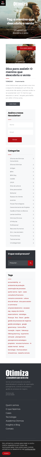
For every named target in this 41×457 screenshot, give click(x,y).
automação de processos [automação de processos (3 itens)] (16, 288)
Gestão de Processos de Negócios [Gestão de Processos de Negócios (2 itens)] (19, 321)
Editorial (13, 193)
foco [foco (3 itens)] (16, 317)
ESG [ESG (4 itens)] (9, 311)
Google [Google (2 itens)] (24, 324)
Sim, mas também (16, 232)
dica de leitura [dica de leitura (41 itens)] (13, 301)
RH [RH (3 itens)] (30, 343)
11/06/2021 (9, 81)
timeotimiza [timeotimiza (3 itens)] (12, 353)
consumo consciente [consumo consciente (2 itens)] (15, 298)
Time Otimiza (15, 236)
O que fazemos (13, 409)
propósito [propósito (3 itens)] (11, 343)
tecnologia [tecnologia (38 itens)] (12, 350)
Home (13, 27)
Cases (8, 413)
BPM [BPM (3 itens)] (20, 292)
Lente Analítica (15, 214)
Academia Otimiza (15, 421)
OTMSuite (13, 221)
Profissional (14, 225)
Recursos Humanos (17, 228)
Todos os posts (23, 27)
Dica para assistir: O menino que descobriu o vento (19, 72)
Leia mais (12, 104)
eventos (13, 200)
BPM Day (13, 175)
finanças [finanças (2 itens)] (11, 317)
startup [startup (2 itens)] (21, 346)
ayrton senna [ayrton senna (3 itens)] (12, 292)
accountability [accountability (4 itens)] (13, 282)
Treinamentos (15, 239)
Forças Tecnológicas (17, 204)
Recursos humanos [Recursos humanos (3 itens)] (22, 343)
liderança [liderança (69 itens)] (25, 330)
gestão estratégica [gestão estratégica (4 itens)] (14, 324)
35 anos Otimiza (16, 164)
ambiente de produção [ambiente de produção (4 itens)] (16, 285)
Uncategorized (15, 243)
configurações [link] (30, 449)
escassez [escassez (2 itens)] (27, 308)
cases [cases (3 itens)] (25, 292)
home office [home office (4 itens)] (21, 327)
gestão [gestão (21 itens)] (26, 317)
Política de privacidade (10, 394)
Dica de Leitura (15, 186)
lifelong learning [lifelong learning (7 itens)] (14, 334)
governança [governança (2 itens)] (12, 327)
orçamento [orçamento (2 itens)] (25, 334)
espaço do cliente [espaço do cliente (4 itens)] (17, 311)
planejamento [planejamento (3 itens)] (20, 337)
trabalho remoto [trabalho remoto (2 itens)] (24, 353)
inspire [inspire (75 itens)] (18, 330)
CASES (12, 179)
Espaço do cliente (16, 197)
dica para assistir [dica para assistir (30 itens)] (25, 301)
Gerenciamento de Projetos (20, 207)
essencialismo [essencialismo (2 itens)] (13, 314)
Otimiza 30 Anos (16, 218)
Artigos (12, 168)
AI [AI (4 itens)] (20, 282)
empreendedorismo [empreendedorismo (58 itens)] (15, 308)
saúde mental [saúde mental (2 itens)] (13, 346)
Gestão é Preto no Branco (19, 211)
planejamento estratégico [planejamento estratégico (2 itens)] (17, 340)
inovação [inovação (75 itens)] (11, 330)
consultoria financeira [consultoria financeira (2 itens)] (15, 295)
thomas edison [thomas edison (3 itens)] (22, 350)
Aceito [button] (6, 453)
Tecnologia (11, 417)
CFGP (12, 182)
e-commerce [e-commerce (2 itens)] (12, 305)
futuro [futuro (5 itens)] (21, 317)
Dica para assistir (26, 48)
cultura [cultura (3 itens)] (26, 298)
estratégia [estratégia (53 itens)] (22, 314)
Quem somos (12, 405)
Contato (10, 429)
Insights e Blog (13, 425)
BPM (11, 172)
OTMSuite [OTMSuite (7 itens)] (11, 337)
